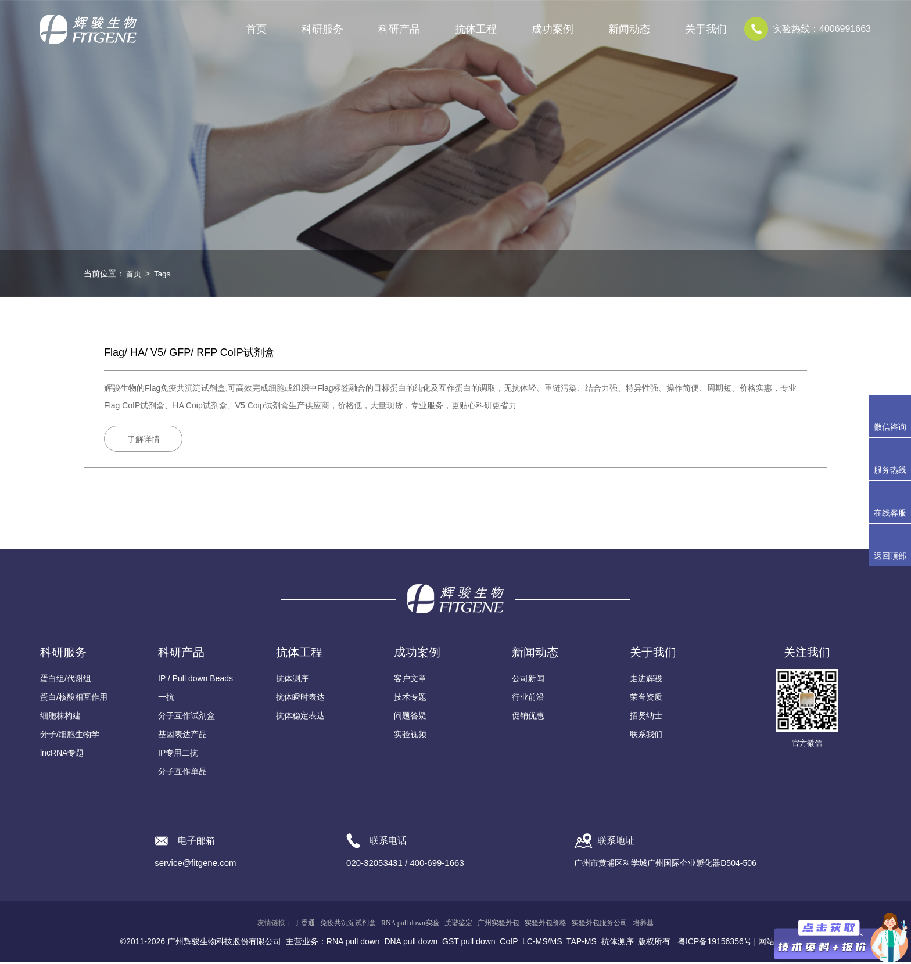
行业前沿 (528, 698)
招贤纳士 (646, 717)
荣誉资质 (646, 698)
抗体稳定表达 (300, 717)
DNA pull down (410, 943)
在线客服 (890, 512)
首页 (256, 29)
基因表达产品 (182, 735)
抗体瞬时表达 (300, 698)
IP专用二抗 (178, 754)
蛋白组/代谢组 (65, 680)
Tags (164, 273)
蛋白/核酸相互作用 (73, 698)
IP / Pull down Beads (195, 680)
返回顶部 (890, 555)
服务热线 (892, 459)
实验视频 (410, 735)
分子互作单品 (182, 773)
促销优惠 (528, 717)
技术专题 (410, 698)
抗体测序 (292, 680)
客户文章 (410, 680)
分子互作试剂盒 (186, 717)
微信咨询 (890, 426)
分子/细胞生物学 (69, 735)
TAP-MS (581, 943)
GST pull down (469, 943)
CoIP (509, 943)
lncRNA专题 (62, 754)
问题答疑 (410, 717)
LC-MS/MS (542, 943)
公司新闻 (528, 680)
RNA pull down (353, 943)
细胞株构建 (60, 717)
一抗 (166, 698)
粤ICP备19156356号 (714, 943)
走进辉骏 (646, 680)
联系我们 (646, 735)
